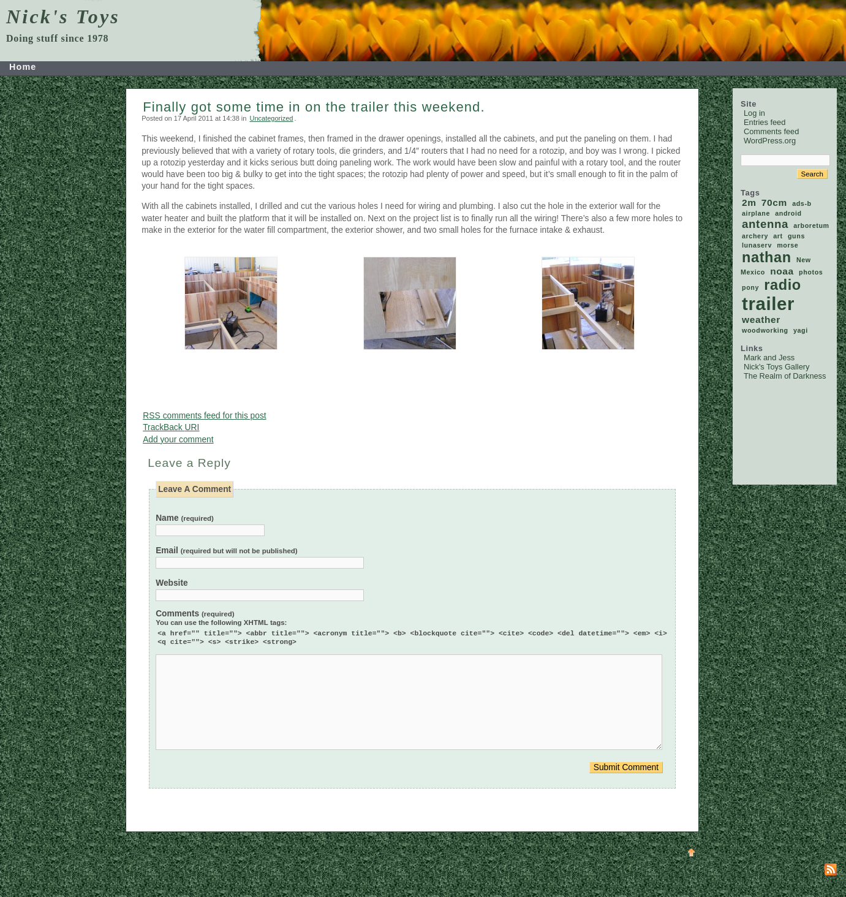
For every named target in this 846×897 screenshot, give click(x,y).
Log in (754, 113)
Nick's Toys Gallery (776, 366)
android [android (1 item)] (788, 213)
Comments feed (771, 131)
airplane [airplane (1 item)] (756, 213)
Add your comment (178, 439)
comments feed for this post (204, 415)
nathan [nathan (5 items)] (766, 257)
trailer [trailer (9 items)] (768, 303)
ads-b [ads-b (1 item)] (802, 203)
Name (185, 518)
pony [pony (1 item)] (750, 287)
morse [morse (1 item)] (787, 245)
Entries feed (764, 122)
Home (22, 67)
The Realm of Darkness (785, 375)
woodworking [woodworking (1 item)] (765, 330)
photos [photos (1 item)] (811, 272)
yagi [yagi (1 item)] (800, 330)
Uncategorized (271, 118)
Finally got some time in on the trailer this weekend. (314, 107)
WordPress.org (770, 140)
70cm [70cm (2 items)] (774, 202)
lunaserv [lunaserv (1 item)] (757, 245)
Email (226, 550)
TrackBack (171, 427)
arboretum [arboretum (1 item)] (811, 225)
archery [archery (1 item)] (755, 236)
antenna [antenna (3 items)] (765, 224)
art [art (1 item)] (778, 236)
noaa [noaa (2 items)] (782, 271)
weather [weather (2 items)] (761, 319)
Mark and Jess (769, 357)
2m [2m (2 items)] (749, 202)
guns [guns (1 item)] (796, 236)
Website (171, 583)
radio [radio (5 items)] (782, 285)
